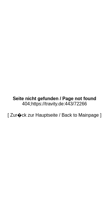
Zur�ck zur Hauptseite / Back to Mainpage (54, 115)
